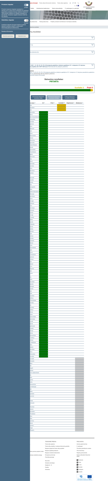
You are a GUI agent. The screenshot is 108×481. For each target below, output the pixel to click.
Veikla (32, 8)
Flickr (79, 461)
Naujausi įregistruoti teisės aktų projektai (54, 447)
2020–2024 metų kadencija (21, 38)
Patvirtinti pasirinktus (8, 36)
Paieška (47, 466)
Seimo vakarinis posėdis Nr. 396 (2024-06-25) (26, 52)
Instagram (80, 468)
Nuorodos (47, 459)
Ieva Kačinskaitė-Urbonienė (31, 191)
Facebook (80, 459)
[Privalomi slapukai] (26, 5)
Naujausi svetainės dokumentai (52, 451)
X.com (79, 463)
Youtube (80, 466)
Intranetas (47, 468)
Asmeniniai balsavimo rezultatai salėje (38, 97)
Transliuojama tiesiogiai (31, 3)
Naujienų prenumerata (82, 451)
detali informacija (39, 75)
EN (75, 3)
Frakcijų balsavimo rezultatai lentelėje (70, 97)
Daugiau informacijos (7, 31)
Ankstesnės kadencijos (43, 8)
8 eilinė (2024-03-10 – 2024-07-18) (23, 45)
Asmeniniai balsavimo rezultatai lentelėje (54, 97)
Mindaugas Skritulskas (30, 300)
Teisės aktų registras (62, 3)
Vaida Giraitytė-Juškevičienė (31, 372)
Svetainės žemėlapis (50, 461)
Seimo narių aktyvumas (31, 21)
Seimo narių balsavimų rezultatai (31, 27)
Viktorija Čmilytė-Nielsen (30, 145)
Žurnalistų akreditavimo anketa (84, 447)
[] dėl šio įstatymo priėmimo (49, 66)
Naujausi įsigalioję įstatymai (51, 449)
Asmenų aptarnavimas (82, 443)
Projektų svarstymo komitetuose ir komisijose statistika (63, 21)
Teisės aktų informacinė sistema (47, 3)
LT (73, 3)
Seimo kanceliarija (57, 8)
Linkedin (80, 470)
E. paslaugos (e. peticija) (72, 8)
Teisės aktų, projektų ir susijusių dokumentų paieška (57, 445)
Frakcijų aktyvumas (43, 21)
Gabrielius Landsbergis (30, 386)
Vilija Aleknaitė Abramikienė (31, 117)
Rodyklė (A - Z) (48, 464)
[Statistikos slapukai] (26, 20)
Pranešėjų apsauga (49, 456)
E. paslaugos (80, 445)
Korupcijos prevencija (50, 454)
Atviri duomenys (80, 449)
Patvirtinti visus (22, 36)
